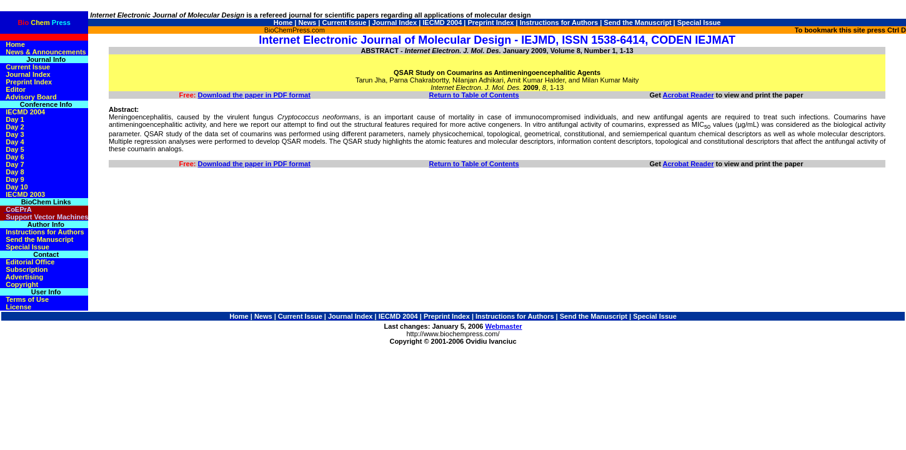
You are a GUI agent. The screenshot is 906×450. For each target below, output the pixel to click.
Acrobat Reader (688, 95)
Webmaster (503, 326)
